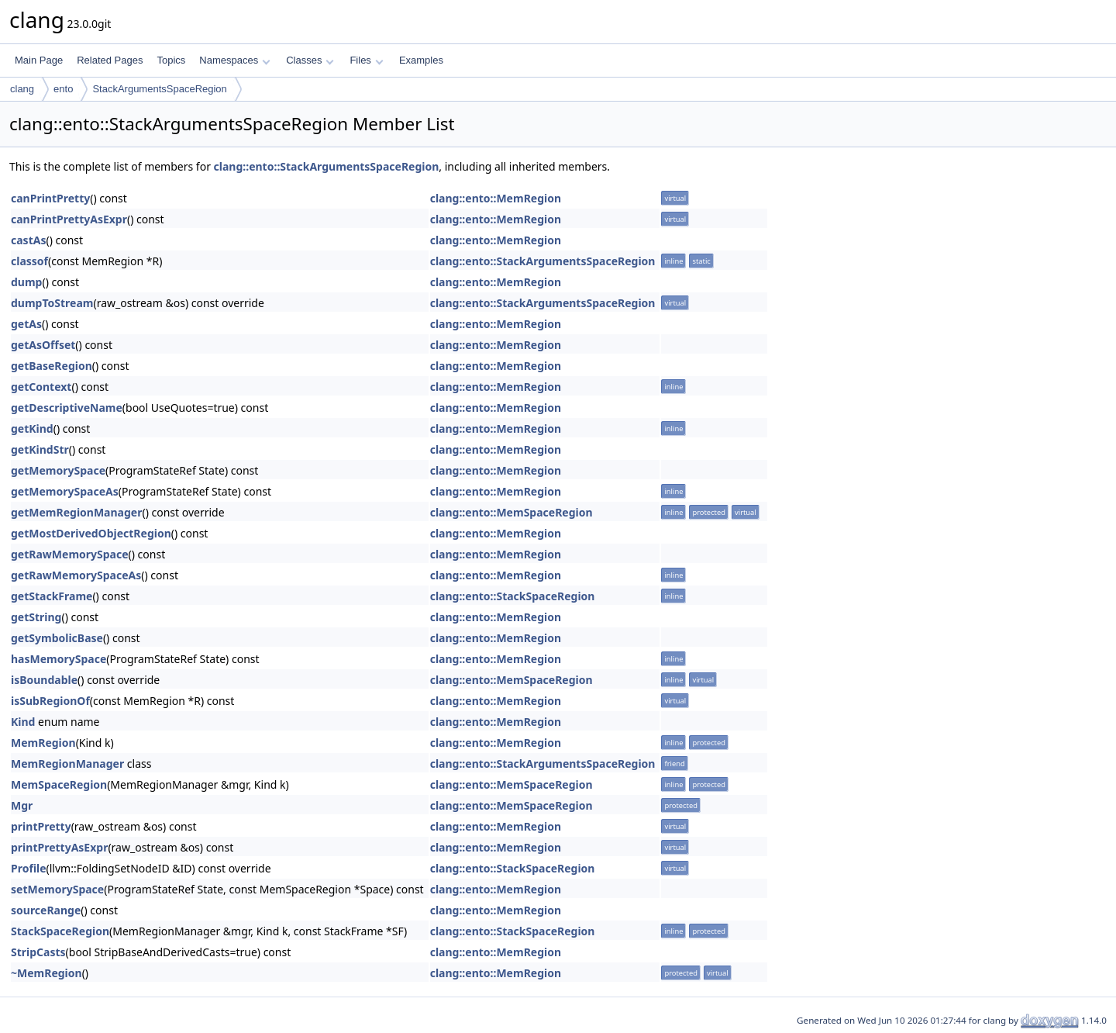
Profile (28, 868)
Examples (421, 60)
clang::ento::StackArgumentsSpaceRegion (326, 166)
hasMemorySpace (58, 658)
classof (29, 261)
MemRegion (43, 742)
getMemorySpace (58, 470)
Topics (171, 60)
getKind (32, 428)
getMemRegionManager (76, 512)
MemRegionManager (67, 763)
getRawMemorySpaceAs (76, 575)
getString (36, 617)
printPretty (41, 826)
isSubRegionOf (50, 700)
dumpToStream (52, 302)
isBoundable (44, 679)
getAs (26, 323)
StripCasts (38, 952)
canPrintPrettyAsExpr (69, 219)
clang (22, 89)
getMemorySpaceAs (65, 491)
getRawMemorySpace (70, 554)
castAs (28, 240)
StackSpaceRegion (60, 931)
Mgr (22, 805)
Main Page (39, 60)
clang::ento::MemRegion (495, 198)
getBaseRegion (51, 365)
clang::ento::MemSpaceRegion (511, 512)
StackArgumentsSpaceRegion (159, 89)
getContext (41, 386)
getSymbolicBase (57, 638)
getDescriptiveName (66, 407)
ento (63, 89)
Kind (23, 721)
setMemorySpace (57, 889)
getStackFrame (51, 596)
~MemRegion (46, 973)
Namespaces (234, 60)
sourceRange (46, 910)
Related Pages (110, 60)
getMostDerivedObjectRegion (91, 533)
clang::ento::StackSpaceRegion (512, 596)
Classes (310, 60)
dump (26, 282)
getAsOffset (43, 344)
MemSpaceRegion (59, 784)
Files (366, 60)
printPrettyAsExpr (59, 847)
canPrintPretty (50, 198)
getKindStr (40, 449)
